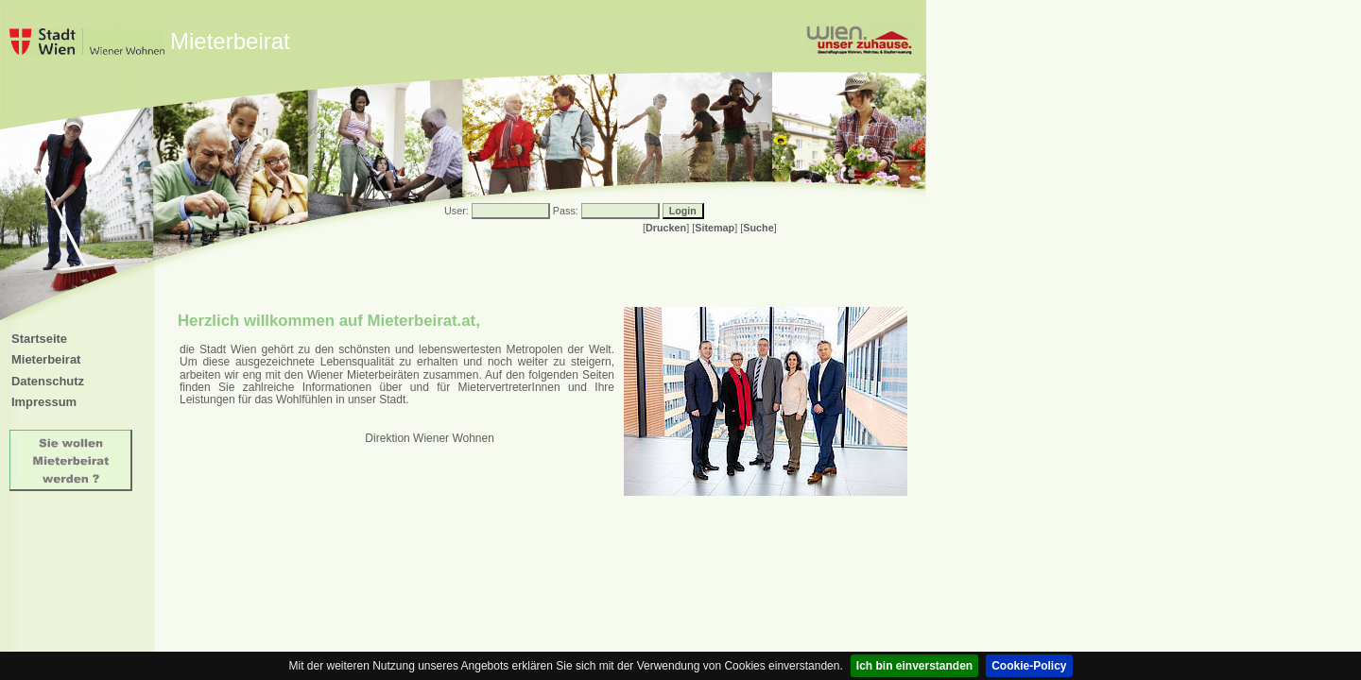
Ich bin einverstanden (914, 665)
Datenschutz (47, 381)
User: (456, 210)
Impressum (44, 402)
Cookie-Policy (1028, 665)
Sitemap (714, 227)
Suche (758, 227)
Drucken (666, 227)
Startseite (39, 339)
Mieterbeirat (45, 359)
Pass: (565, 210)
